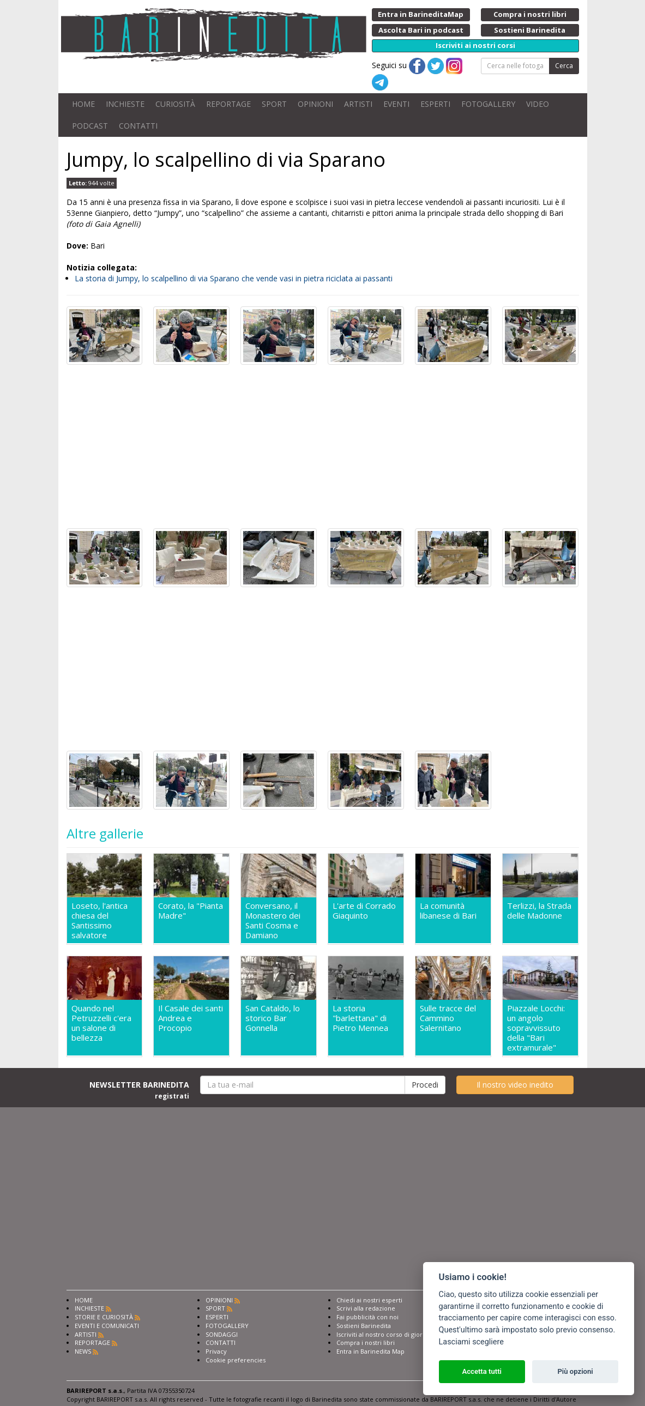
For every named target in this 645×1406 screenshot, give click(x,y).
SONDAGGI (222, 1334)
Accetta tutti (482, 1371)
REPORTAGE (228, 104)
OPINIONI (315, 104)
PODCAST (90, 125)
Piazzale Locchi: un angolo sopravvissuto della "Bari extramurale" (536, 1027)
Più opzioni (575, 1371)
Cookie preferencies (236, 1360)
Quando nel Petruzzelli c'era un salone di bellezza (101, 1023)
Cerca (564, 65)
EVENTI (396, 104)
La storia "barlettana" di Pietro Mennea (360, 1018)
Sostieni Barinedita (363, 1325)
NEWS (83, 1351)
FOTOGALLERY (488, 104)
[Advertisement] (322, 446)
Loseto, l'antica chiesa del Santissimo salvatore (99, 920)
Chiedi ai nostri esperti (369, 1300)
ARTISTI (358, 104)
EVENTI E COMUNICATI (107, 1325)
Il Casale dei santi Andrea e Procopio (190, 1018)
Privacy (216, 1351)
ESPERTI (435, 104)
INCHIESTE (125, 104)
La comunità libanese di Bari (448, 911)
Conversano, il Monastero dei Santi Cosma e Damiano (272, 920)
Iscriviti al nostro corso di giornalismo (390, 1334)
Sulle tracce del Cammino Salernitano (448, 1018)
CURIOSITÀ (175, 104)
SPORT (274, 104)
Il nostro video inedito (515, 1084)
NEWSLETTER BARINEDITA (139, 1089)
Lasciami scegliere (471, 1342)
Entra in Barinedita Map (370, 1351)
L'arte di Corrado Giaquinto (364, 911)
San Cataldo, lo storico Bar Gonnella (272, 1018)
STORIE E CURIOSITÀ (104, 1317)
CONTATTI (138, 125)
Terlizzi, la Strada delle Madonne (539, 911)
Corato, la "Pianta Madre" (190, 911)
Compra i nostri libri (365, 1342)
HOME (83, 104)
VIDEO (537, 104)
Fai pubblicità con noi (367, 1317)
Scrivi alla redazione (365, 1308)
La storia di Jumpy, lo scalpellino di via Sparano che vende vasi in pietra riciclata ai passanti (234, 278)
